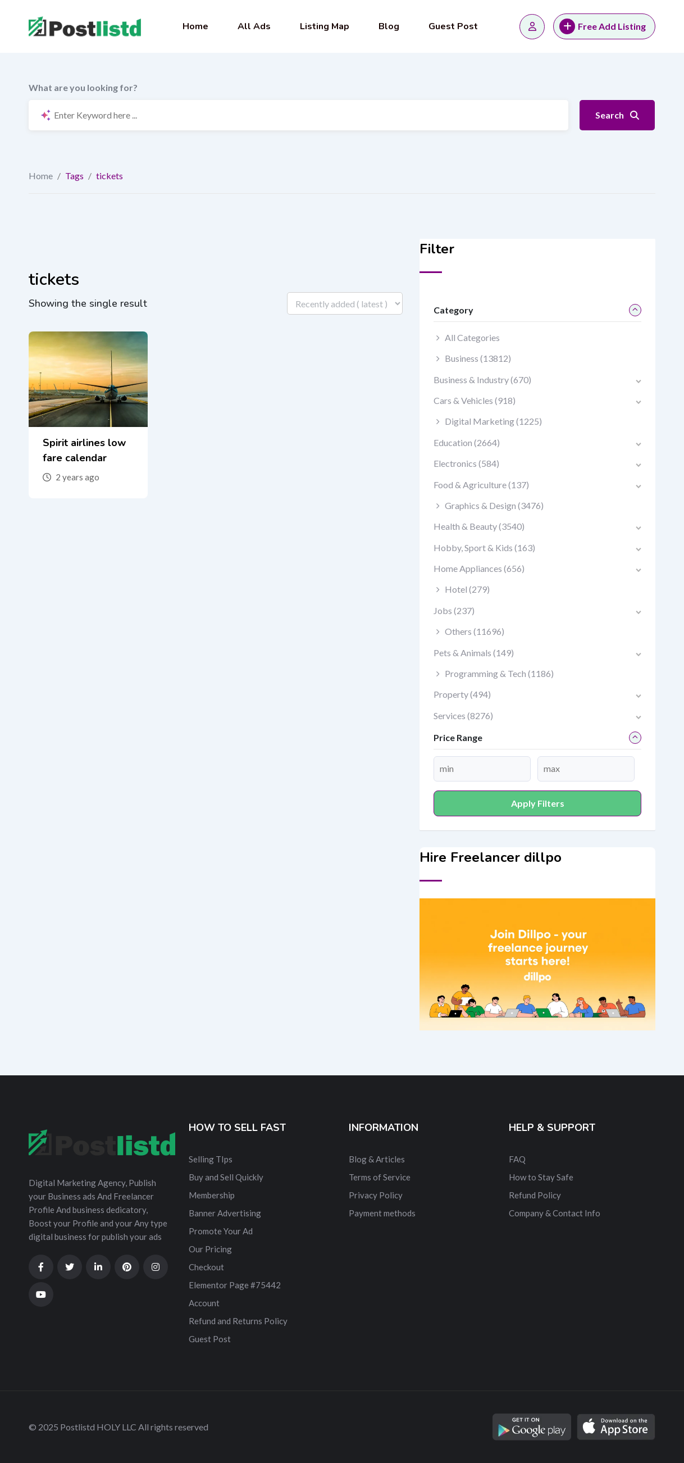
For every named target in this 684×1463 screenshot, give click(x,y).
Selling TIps (210, 1159)
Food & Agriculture (481, 484)
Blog (389, 26)
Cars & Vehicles (475, 400)
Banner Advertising (225, 1213)
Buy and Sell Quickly (226, 1177)
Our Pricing (210, 1249)
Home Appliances (479, 568)
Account (204, 1303)
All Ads (254, 26)
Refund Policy (535, 1195)
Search (617, 115)
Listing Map (324, 26)
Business (478, 358)
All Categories (472, 337)
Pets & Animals (474, 652)
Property (462, 694)
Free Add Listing (602, 26)
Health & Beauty (479, 526)
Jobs (454, 610)
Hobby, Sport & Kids (484, 547)
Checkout (206, 1267)
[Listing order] (345, 303)
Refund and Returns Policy (238, 1321)
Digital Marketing (493, 421)
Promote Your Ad (221, 1231)
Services (463, 715)
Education (467, 442)
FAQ (517, 1159)
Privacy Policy (376, 1195)
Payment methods (382, 1213)
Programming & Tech (499, 673)
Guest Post (453, 26)
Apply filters (537, 803)
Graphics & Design (494, 505)
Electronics (466, 463)
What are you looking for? (83, 87)
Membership (212, 1195)
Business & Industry (482, 379)
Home (195, 26)
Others (474, 631)
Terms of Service (380, 1177)
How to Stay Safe (541, 1177)
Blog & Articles (377, 1159)
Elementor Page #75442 (235, 1285)
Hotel (467, 589)
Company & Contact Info (554, 1213)
